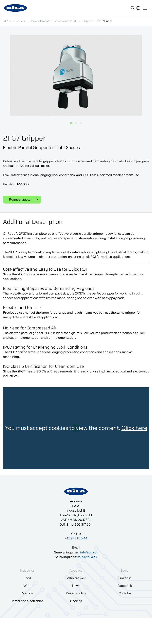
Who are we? (76, 578)
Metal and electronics (27, 601)
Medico (27, 593)
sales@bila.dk (87, 557)
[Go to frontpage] (15, 8)
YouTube (125, 593)
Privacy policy (76, 593)
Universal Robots (40, 21)
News (76, 586)
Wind (27, 586)
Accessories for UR (66, 21)
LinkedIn (124, 578)
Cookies (76, 601)
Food (27, 578)
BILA (6, 21)
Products (19, 21)
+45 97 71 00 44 (76, 538)
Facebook (125, 586)
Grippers (88, 21)
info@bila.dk (89, 552)
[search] (132, 8)
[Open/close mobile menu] (146, 8)
